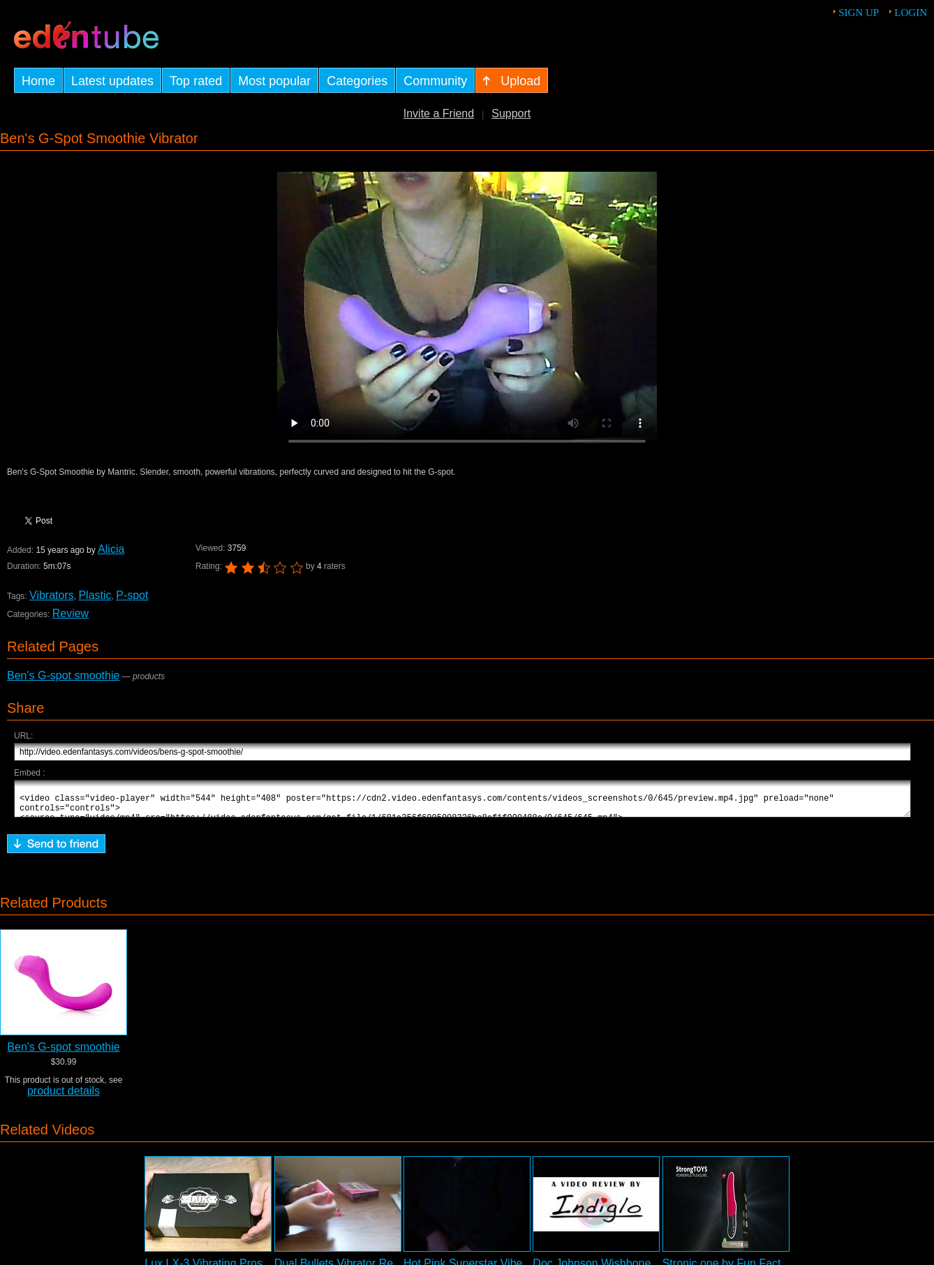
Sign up (858, 12)
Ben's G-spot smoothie (63, 675)
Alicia (110, 549)
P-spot (132, 595)
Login (910, 12)
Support (511, 113)
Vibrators (51, 595)
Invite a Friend (438, 113)
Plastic (94, 595)
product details (63, 1097)
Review (70, 613)
